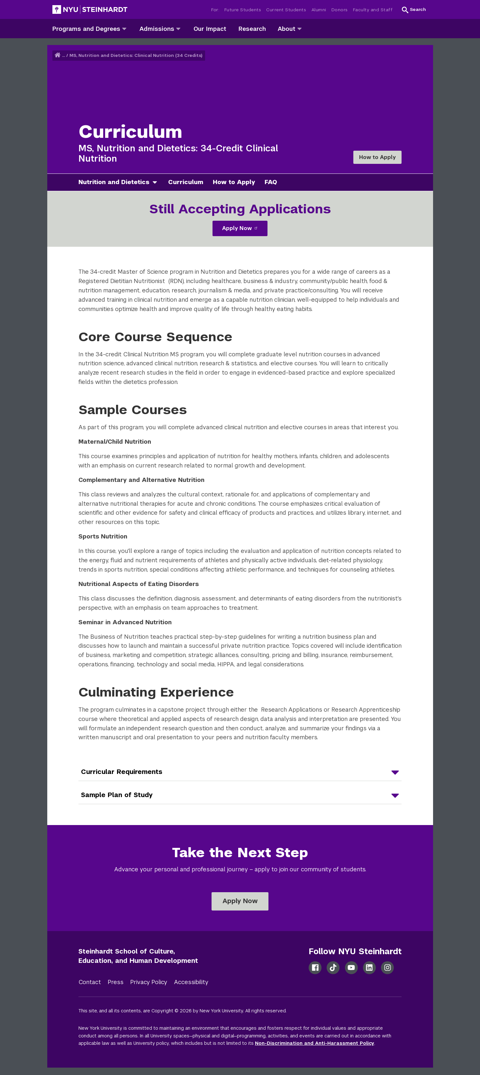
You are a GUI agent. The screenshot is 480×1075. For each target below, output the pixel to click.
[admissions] (178, 28)
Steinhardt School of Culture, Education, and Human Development (138, 956)
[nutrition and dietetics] (157, 182)
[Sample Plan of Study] (240, 795)
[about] (299, 28)
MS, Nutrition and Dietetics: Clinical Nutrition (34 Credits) (136, 55)
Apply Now (240, 228)
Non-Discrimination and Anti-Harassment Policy (314, 1043)
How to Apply (377, 157)
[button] (414, 9)
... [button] (63, 55)
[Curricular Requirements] (240, 772)
